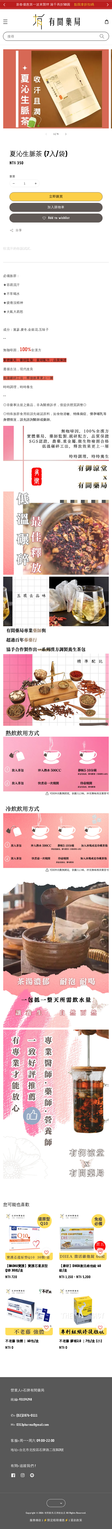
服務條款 (35, 1520)
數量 (12, 176)
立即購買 (56, 196)
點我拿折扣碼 (84, 4)
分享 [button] (16, 230)
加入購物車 (56, 207)
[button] (5, 21)
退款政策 (76, 1520)
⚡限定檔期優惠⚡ (56, 1520)
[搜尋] (102, 36)
